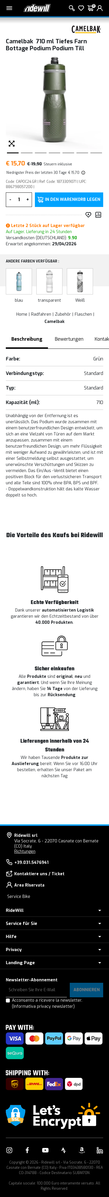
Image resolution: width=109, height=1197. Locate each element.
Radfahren (41, 314)
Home (21, 314)
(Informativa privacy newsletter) (43, 1006)
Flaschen (83, 314)
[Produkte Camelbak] (87, 29)
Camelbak (54, 321)
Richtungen (24, 851)
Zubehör (63, 314)
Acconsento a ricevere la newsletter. (47, 1003)
